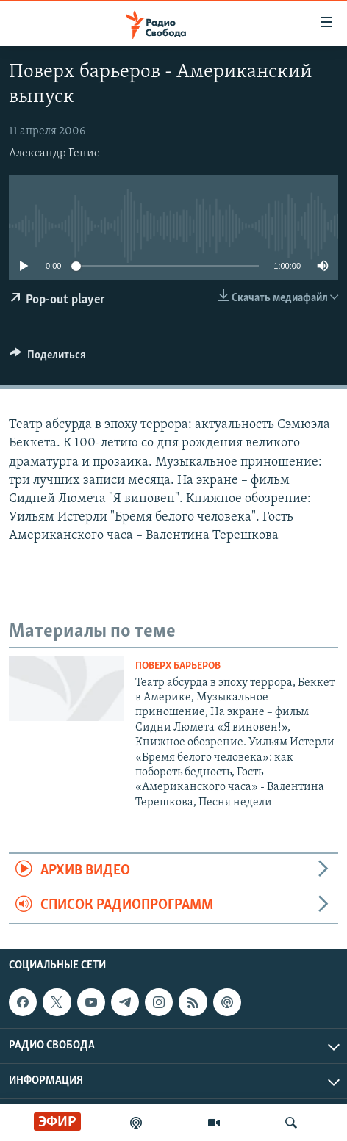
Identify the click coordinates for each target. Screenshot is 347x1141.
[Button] (48, 358)
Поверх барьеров (178, 666)
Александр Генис (54, 153)
